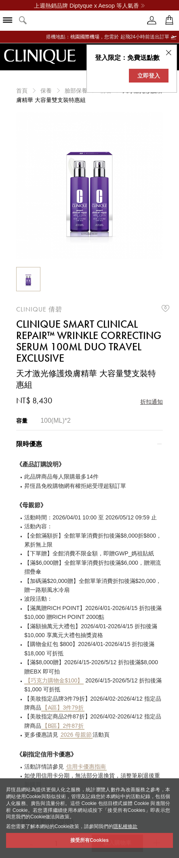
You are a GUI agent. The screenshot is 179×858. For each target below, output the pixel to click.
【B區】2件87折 (63, 725)
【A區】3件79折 (63, 707)
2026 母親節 (76, 734)
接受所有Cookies (89, 840)
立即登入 (148, 75)
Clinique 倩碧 (39, 309)
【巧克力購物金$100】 (54, 680)
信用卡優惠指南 (86, 766)
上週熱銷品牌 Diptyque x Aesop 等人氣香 (89, 5)
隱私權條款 (125, 826)
